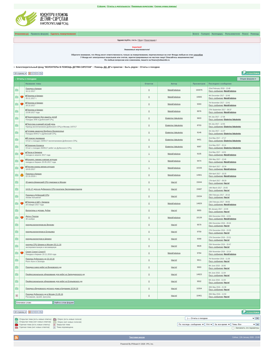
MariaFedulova (174, 90)
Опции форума (247, 79)
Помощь (255, 34)
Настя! (174, 182)
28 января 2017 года (35, 205)
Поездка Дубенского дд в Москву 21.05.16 (44, 294)
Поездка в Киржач (34, 89)
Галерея (205, 34)
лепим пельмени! (33, 197)
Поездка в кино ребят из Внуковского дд (43, 267)
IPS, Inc (149, 344)
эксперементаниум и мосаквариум (41, 247)
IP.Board (134, 344)
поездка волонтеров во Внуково (40, 225)
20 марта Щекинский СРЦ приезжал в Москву (46, 182)
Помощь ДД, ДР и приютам (108, 67)
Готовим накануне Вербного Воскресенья (45, 131)
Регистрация (150, 40)
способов (198, 55)
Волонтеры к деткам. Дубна (38, 210)
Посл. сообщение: (216, 91)
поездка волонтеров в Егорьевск (40, 232)
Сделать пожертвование (63, 34)
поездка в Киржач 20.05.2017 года (41, 162)
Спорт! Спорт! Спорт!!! (35, 252)
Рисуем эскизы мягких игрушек (41, 167)
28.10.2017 (30, 105)
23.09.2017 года (32, 112)
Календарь (217, 34)
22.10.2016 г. (31, 176)
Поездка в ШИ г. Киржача (38, 202)
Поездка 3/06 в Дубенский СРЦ (39, 120)
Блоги (196, 34)
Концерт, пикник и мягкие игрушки (42, 159)
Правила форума (39, 34)
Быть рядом (131, 67)
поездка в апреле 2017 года (38, 155)
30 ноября (30, 219)
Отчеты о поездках (150, 67)
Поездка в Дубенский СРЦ (37, 195)
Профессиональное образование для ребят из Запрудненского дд (55, 274)
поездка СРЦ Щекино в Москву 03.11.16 (43, 245)
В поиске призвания (36, 138)
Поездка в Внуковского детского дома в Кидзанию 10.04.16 (52, 288)
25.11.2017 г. (31, 98)
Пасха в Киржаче (34, 152)
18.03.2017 (30, 169)
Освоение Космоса (35, 145)
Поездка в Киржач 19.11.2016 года (41, 254)
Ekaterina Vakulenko (174, 118)
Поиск (245, 34)
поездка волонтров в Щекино (38, 239)
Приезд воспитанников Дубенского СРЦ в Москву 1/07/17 (51, 127)
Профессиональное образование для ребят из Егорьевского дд (54, 281)
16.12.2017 (30, 91)
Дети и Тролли (32, 216)
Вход (140, 40)
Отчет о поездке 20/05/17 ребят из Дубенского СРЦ (48, 148)
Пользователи (232, 34)
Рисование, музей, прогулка (38, 297)
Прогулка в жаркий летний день (41, 124)
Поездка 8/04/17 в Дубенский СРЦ (41, 134)
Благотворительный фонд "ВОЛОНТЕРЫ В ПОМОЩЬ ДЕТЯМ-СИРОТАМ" (54, 67)
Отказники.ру (22, 34)
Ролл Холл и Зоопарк (35, 261)
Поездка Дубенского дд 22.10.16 (40, 259)
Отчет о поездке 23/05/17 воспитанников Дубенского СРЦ (51, 141)
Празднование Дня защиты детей (42, 117)
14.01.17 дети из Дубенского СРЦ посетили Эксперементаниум (54, 189)
